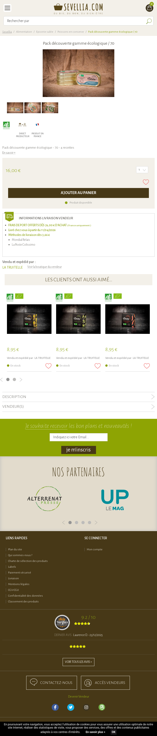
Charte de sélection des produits (28, 561)
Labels (12, 566)
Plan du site (15, 549)
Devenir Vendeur (78, 696)
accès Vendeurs (110, 683)
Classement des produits (23, 601)
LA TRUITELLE (12, 267)
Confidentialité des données (25, 595)
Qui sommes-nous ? (20, 555)
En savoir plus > (95, 732)
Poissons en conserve (71, 31)
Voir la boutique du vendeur (44, 267)
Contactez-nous (56, 683)
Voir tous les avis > (78, 662)
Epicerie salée (44, 31)
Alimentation (24, 31)
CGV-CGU (13, 590)
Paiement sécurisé (19, 572)
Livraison (13, 578)
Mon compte (95, 549)
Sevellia (7, 31)
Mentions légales (18, 584)
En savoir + (9, 152)
